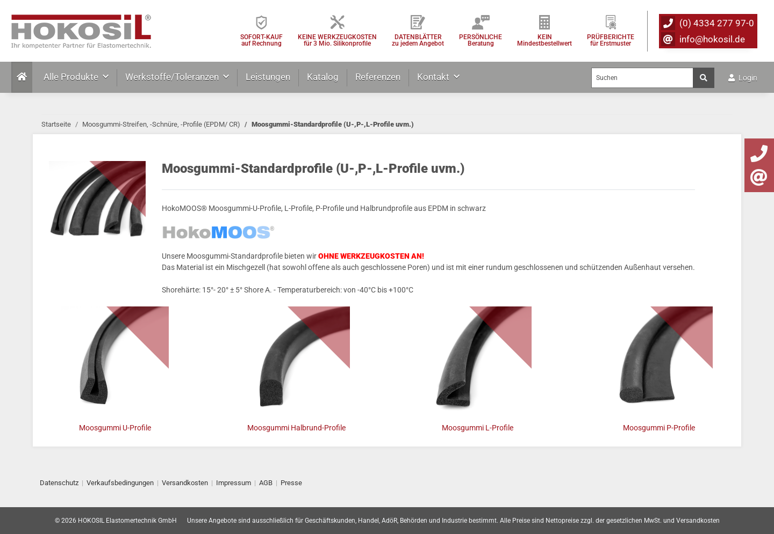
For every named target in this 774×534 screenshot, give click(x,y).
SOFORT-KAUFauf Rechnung (261, 40)
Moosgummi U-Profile (115, 427)
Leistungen (268, 76)
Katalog (323, 76)
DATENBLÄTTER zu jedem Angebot (418, 40)
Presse (291, 483)
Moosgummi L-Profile (477, 427)
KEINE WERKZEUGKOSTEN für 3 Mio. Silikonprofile (337, 40)
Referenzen (377, 76)
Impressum (233, 483)
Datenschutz (59, 483)
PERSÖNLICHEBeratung (480, 40)
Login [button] (742, 78)
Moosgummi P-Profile (659, 427)
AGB (266, 483)
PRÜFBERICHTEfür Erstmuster (610, 40)
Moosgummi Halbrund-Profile (296, 427)
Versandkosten (185, 483)
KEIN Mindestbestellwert (544, 40)
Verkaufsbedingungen (120, 483)
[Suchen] (642, 78)
